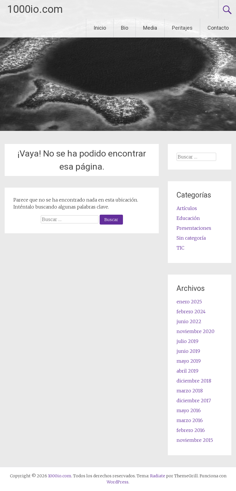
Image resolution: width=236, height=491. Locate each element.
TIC (180, 248)
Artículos (187, 208)
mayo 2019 (189, 361)
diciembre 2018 (194, 381)
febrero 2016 (191, 430)
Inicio (100, 28)
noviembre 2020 (195, 331)
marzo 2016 (190, 420)
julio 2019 (187, 341)
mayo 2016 (189, 410)
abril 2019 (187, 371)
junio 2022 (189, 321)
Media (150, 28)
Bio (124, 28)
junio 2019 (188, 351)
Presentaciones (194, 228)
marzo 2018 (190, 391)
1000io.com (35, 9)
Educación (188, 218)
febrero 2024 (191, 311)
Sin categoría (191, 238)
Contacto (218, 28)
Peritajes (182, 28)
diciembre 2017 (194, 400)
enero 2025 (189, 302)
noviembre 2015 (195, 440)
